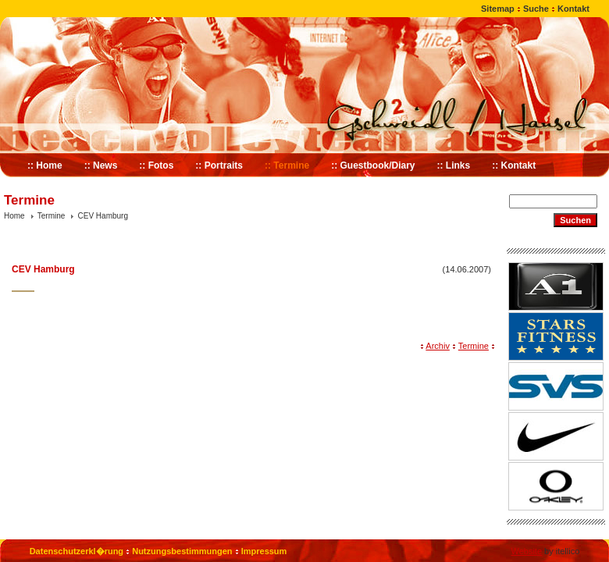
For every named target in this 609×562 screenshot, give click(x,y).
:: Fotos (156, 165)
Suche (536, 8)
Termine (51, 216)
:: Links (454, 165)
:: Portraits (219, 165)
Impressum (264, 551)
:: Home (44, 165)
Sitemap (498, 8)
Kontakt (573, 8)
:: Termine (287, 165)
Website (526, 551)
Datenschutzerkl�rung (76, 551)
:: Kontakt (514, 165)
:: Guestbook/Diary (373, 165)
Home (14, 216)
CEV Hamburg (103, 216)
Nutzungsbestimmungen (182, 551)
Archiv (438, 345)
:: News (101, 165)
